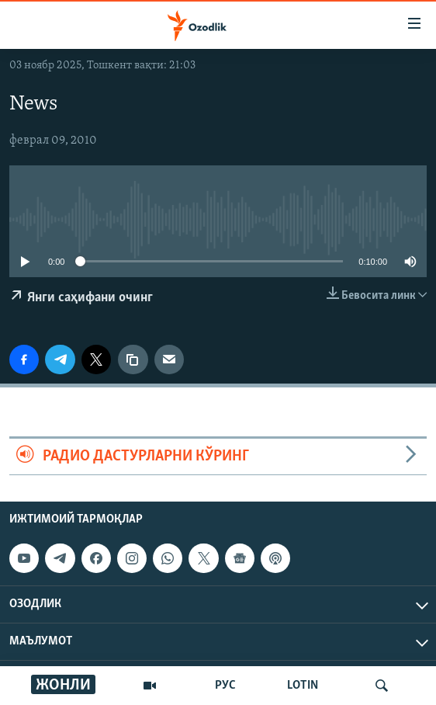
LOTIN (302, 685)
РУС (225, 685)
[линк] (132, 359)
